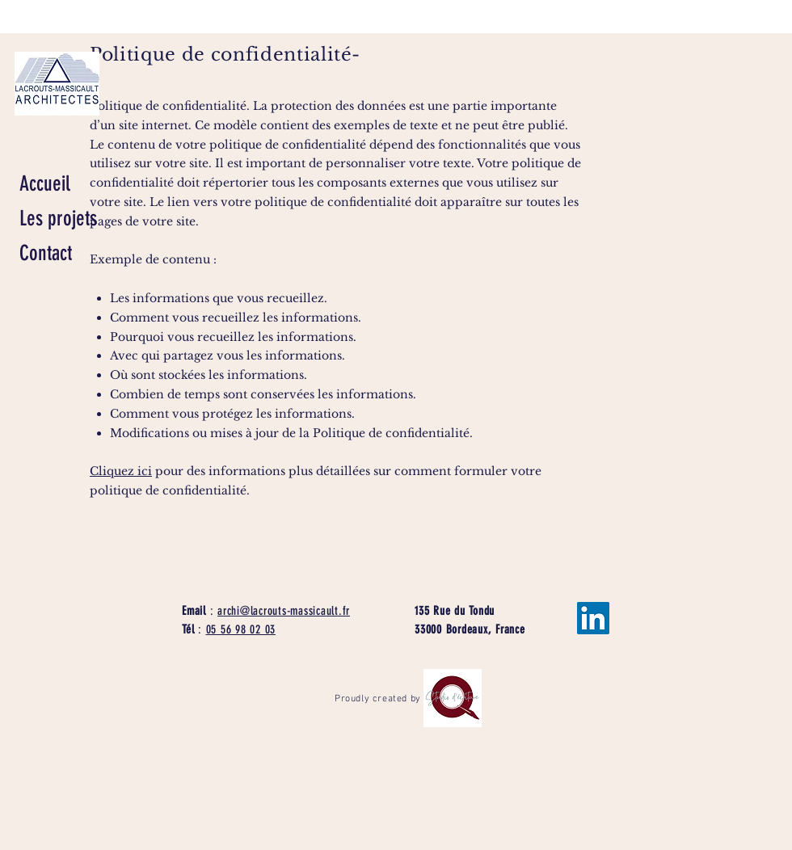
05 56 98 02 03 (241, 629)
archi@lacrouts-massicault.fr (283, 611)
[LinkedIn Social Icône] (593, 618)
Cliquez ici (121, 471)
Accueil (44, 183)
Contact (45, 253)
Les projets (58, 218)
